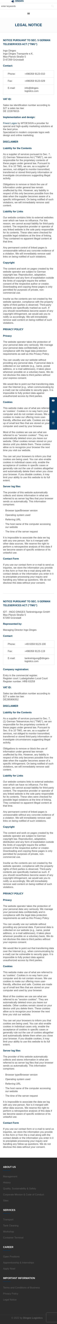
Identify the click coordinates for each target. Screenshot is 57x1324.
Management (10, 1176)
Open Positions (11, 1256)
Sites (6, 1200)
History (7, 1182)
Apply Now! (9, 1268)
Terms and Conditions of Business (21, 1287)
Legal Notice (10, 1299)
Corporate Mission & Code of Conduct (23, 1194)
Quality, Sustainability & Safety (19, 1188)
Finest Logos (10, 123)
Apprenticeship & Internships (18, 1262)
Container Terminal (13, 1237)
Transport (8, 1219)
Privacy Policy (10, 1293)
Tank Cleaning (10, 1225)
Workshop (8, 1231)
